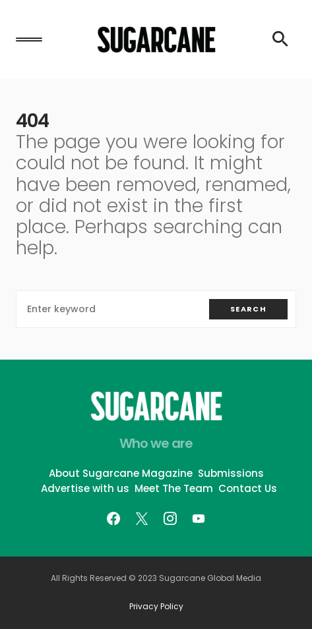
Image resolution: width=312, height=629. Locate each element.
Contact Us (247, 488)
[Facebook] (113, 518)
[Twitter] (141, 518)
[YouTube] (198, 518)
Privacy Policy (156, 607)
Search (248, 309)
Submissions (231, 473)
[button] (29, 39)
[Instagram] (170, 518)
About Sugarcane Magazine (121, 473)
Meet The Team (174, 488)
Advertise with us (85, 488)
